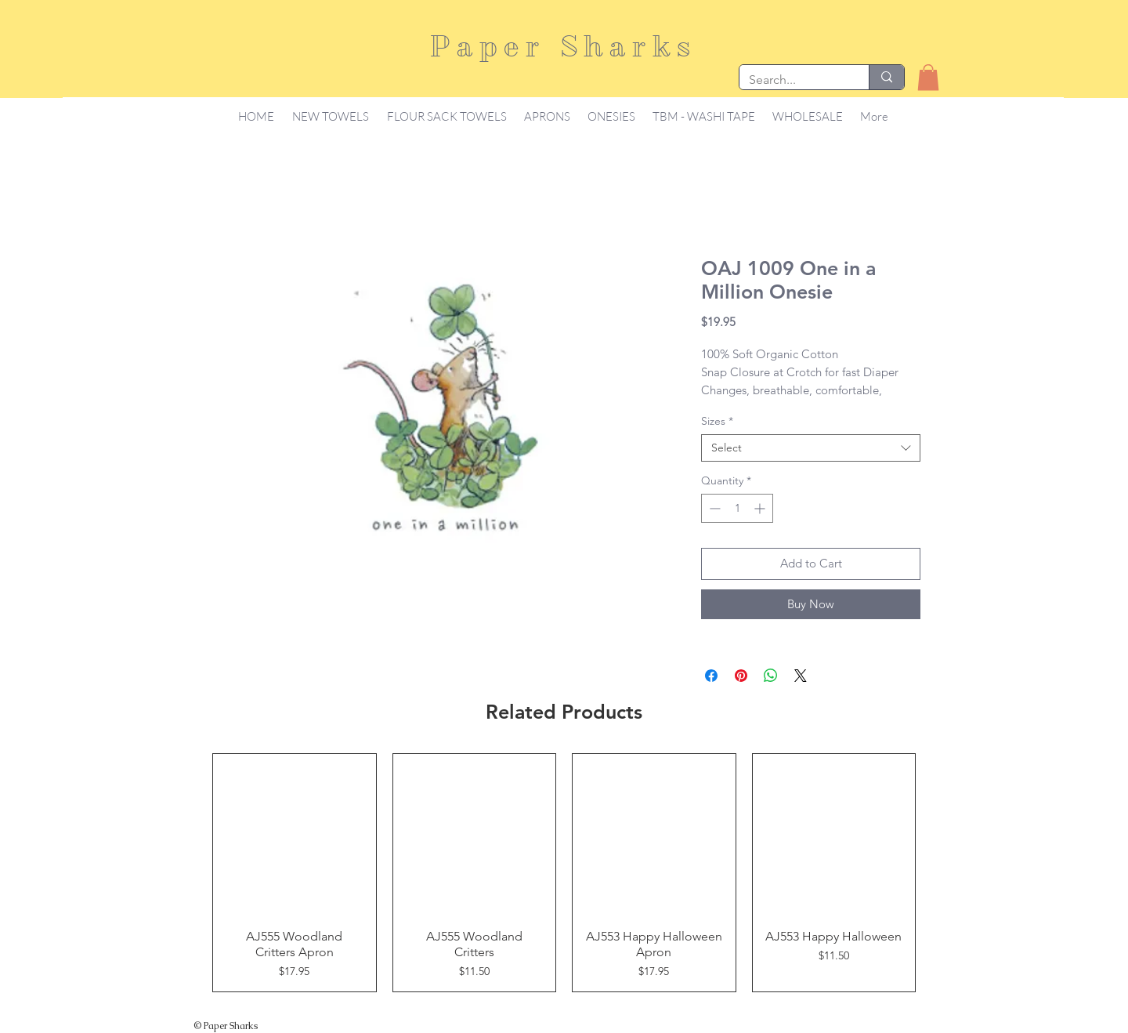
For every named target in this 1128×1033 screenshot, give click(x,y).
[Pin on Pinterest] (741, 675)
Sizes (717, 421)
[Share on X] (800, 675)
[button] (928, 77)
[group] (564, 873)
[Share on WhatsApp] (770, 675)
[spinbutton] (737, 508)
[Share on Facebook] (711, 675)
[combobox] (810, 448)
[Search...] (792, 80)
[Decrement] (713, 508)
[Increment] (761, 508)
